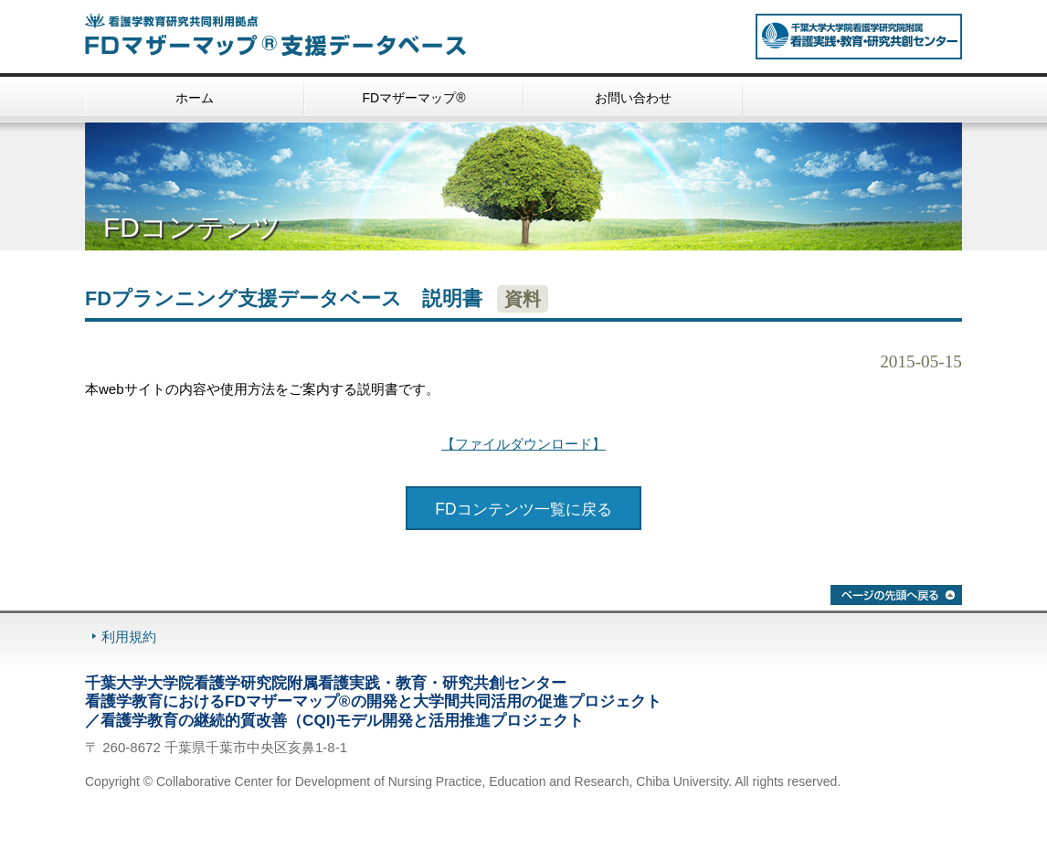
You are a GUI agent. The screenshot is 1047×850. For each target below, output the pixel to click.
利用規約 (128, 636)
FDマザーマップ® (414, 97)
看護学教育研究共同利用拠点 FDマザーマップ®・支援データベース (295, 35)
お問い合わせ (633, 97)
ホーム (194, 97)
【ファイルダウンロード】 (523, 444)
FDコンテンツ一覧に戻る (523, 509)
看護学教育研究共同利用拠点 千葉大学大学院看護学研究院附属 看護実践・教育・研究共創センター (859, 36)
